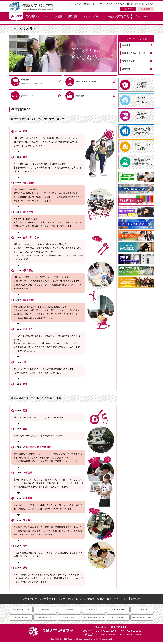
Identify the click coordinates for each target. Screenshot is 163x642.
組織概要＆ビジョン (36, 16)
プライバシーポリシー (34, 598)
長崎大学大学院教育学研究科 (140, 4)
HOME (16, 16)
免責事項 (73, 598)
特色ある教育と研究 (118, 16)
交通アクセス (90, 4)
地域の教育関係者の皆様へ (93, 617)
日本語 (128, 9)
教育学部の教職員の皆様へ (142, 617)
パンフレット (141, 16)
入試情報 (57, 16)
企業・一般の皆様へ (118, 617)
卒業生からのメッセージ (133, 53)
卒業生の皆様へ (69, 617)
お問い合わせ (74, 4)
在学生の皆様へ (45, 617)
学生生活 (126, 45)
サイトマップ (106, 4)
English (145, 9)
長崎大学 (119, 4)
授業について (128, 61)
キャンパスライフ (92, 16)
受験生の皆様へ (21, 617)
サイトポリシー (57, 598)
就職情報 (72, 16)
